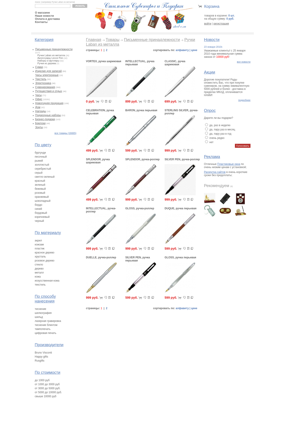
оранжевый (42, 196)
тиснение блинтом (46, 325)
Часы (38, 95)
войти (207, 23)
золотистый (42, 164)
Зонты (39, 127)
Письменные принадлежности (54, 49)
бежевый (40, 188)
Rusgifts (39, 360)
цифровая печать (45, 333)
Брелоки (40, 123)
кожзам (39, 244)
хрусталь (40, 256)
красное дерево (44, 252)
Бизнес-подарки (45, 119)
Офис (38, 99)
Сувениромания (45, 87)
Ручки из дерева (46, 63)
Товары (113, 39)
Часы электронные (47, 75)
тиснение (40, 309)
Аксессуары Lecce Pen (50, 58)
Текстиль (40, 79)
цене (194, 50)
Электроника (43, 83)
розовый (40, 192)
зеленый (40, 184)
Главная (93, 39)
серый (39, 172)
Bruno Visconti (43, 352)
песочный (41, 156)
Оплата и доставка (47, 19)
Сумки (39, 67)
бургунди (40, 152)
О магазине (42, 12)
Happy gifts (41, 356)
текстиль (40, 284)
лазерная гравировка (48, 321)
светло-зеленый (45, 176)
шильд (39, 317)
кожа (38, 276)
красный (40, 180)
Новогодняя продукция (49, 103)
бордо (38, 204)
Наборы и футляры (48, 60)
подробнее (244, 100)
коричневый (42, 216)
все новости (243, 61)
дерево (39, 268)
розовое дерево (44, 260)
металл (39, 272)
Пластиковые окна (228, 164)
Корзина (212, 6)
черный (39, 220)
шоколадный (43, 200)
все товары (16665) (65, 133)
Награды (40, 111)
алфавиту (182, 50)
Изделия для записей (48, 71)
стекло (39, 264)
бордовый (41, 212)
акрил (38, 240)
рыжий (39, 160)
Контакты (41, 22)
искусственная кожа (47, 280)
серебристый (43, 168)
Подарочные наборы (48, 115)
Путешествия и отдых (48, 91)
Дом (37, 107)
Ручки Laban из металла (51, 55)
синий (38, 208)
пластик (40, 248)
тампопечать (43, 329)
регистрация (221, 23)
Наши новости (44, 15)
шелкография (43, 313)
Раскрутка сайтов (215, 172)
